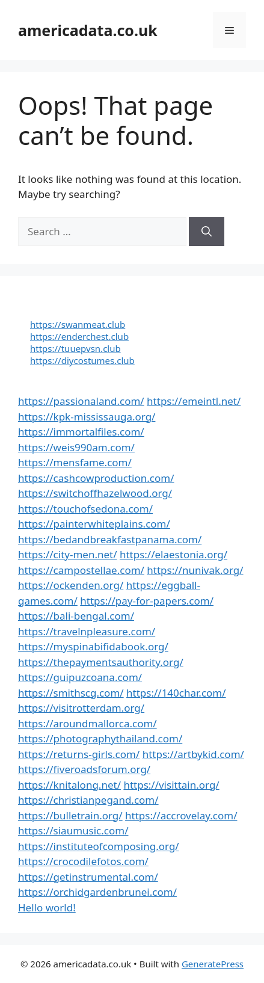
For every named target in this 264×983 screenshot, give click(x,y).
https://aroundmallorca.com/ (87, 723)
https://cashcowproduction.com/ (96, 478)
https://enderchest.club (79, 336)
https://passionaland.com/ (81, 401)
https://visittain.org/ (171, 785)
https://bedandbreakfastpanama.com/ (109, 539)
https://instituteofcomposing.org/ (98, 846)
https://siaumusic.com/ (73, 830)
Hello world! (47, 907)
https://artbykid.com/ (193, 754)
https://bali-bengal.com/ (76, 616)
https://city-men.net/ (67, 554)
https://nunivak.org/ (195, 570)
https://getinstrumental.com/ (88, 877)
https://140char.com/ (176, 693)
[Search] (206, 231)
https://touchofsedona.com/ (85, 509)
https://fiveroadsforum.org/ (84, 769)
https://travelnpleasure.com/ (86, 631)
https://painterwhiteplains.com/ (94, 524)
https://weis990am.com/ (76, 447)
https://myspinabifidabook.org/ (93, 646)
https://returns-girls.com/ (79, 754)
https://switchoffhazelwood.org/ (95, 493)
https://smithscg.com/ (71, 693)
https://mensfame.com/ (75, 462)
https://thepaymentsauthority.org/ (100, 662)
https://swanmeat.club (77, 324)
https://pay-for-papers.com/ (146, 601)
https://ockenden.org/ (70, 585)
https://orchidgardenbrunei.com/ (97, 892)
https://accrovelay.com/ (181, 815)
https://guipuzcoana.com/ (80, 677)
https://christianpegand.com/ (88, 800)
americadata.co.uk (88, 30)
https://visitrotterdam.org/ (81, 708)
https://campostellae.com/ (81, 570)
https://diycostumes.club (82, 360)
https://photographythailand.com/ (100, 738)
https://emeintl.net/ (194, 401)
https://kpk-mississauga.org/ (86, 417)
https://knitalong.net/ (69, 785)
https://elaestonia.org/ (173, 554)
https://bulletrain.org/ (70, 815)
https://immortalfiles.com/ (81, 432)
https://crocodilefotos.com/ (83, 861)
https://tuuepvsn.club (75, 348)
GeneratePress (213, 964)
